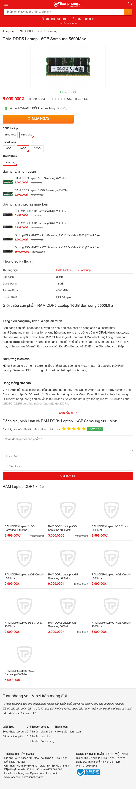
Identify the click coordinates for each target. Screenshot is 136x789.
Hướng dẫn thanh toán (68, 731)
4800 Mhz (10, 134)
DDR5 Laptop (34, 31)
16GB (24, 149)
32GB (37, 148)
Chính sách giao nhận (39, 731)
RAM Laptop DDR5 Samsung (73, 270)
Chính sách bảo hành (39, 736)
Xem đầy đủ (66, 413)
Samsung (52, 31)
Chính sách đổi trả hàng (40, 741)
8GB (8, 148)
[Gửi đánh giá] (68, 476)
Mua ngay (38, 119)
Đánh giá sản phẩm (78, 99)
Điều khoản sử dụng (14, 731)
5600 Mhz (27, 135)
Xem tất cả (67, 92)
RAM (20, 31)
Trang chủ (8, 31)
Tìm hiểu (61, 108)
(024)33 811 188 (54, 19)
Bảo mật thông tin (13, 736)
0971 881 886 (83, 19)
